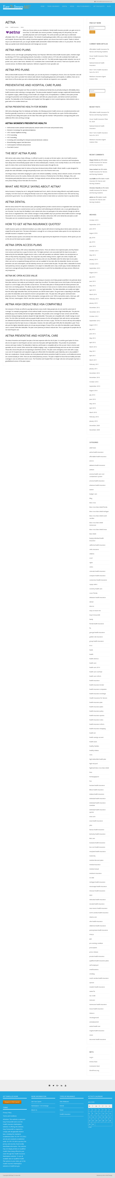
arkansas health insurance (97, 485)
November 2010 (94, 377)
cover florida (93, 593)
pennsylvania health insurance (98, 930)
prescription (93, 947)
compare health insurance (97, 575)
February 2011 (94, 364)
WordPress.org (94, 1070)
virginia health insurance (96, 1031)
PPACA (91, 934)
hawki (91, 650)
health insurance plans (96, 707)
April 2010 (92, 408)
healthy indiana (94, 750)
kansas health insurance (96, 829)
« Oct (90, 1127)
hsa (90, 781)
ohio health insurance (96, 921)
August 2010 (93, 390)
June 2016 (92, 246)
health (91, 654)
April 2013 (92, 290)
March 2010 (93, 412)
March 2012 (93, 347)
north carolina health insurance (98, 913)
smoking (92, 974)
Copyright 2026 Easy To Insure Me (11, 1175)
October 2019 (93, 220)
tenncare (92, 1000)
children (91, 554)
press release (93, 952)
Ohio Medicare (64, 1101)
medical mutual (94, 869)
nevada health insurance (96, 904)
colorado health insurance (97, 571)
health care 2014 (94, 667)
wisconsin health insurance (97, 1039)
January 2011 (93, 369)
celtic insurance (94, 549)
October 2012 (93, 316)
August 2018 (93, 233)
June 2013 (92, 281)
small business (94, 969)
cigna (91, 562)
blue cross (92, 503)
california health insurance (97, 545)
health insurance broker (96, 685)
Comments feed (94, 1066)
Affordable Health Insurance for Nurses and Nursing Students (98, 162)
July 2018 (92, 237)
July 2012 (92, 329)
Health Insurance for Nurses (98, 698)
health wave (93, 742)
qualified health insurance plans (99, 961)
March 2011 (93, 360)
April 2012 (92, 342)
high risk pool (93, 763)
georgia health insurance (97, 632)
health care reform (95, 676)
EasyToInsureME (94, 615)
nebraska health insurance (97, 899)
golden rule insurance (96, 637)
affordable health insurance (97, 456)
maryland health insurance (97, 851)
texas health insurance (96, 1009)
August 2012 (93, 325)
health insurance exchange (97, 693)
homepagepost (94, 777)
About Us (34, 1110)
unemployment (94, 1022)
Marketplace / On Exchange (40, 1106)
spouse (91, 982)
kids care (92, 838)
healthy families (94, 746)
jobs (90, 825)
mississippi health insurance (98, 886)
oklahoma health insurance (97, 926)
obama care (93, 917)
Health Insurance (84, 6)
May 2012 (92, 338)
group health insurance (96, 641)
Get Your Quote (98, 6)
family (91, 619)
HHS (90, 755)
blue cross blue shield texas (98, 529)
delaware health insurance (97, 597)
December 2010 (94, 373)
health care (92, 663)
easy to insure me (95, 610)
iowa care (92, 816)
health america (94, 659)
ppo (90, 939)
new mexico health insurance (98, 908)
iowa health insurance (96, 821)
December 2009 (94, 425)
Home (42, 6)
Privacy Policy (7, 1112)
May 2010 (92, 404)
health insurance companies (98, 689)
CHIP (91, 558)
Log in (91, 1057)
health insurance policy (96, 711)
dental (91, 602)
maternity (92, 856)
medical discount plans (96, 860)
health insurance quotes (96, 715)
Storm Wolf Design (107, 1175)
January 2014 (93, 259)
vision (91, 1035)
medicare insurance (95, 873)
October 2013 (93, 264)
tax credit (92, 996)
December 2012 (94, 307)
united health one (94, 1026)
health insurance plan (95, 702)
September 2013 (94, 268)
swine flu (92, 991)
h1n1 (91, 645)
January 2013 (93, 303)
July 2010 (92, 395)
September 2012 (94, 320)
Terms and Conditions (10, 1116)
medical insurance (94, 864)
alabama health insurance (97, 465)
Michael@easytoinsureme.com (104, 1)
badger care (93, 494)
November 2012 (94, 312)
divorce (91, 606)
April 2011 (92, 355)
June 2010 (92, 399)
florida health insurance (96, 624)
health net (92, 733)
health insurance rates (96, 720)
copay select (93, 584)
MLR (90, 895)
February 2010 (94, 417)
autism (91, 489)
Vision (72, 6)
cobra (91, 567)
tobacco (91, 1013)
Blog (109, 6)
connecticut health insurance (98, 580)
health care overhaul (95, 672)
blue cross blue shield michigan (99, 511)
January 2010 (93, 421)
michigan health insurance (97, 882)
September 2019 (94, 224)
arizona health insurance (96, 481)
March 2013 (93, 294)
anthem (91, 470)
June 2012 (92, 334)
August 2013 (93, 272)
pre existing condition (96, 943)
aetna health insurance (96, 452)
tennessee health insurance (98, 1004)
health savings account (96, 737)
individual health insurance (97, 798)
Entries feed (93, 1062)
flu (90, 628)
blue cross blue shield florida (98, 507)
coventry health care (95, 589)
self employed (93, 965)
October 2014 (93, 251)
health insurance (94, 680)
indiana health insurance (96, 794)
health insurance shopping (97, 728)
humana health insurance (97, 785)
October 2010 (93, 382)
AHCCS (91, 461)
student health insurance (97, 987)
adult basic (92, 448)
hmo (90, 772)
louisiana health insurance (97, 843)
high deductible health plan (97, 759)
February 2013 (94, 299)
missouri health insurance (97, 891)
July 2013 (92, 277)
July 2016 (92, 242)
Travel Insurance (53, 6)
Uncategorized (94, 1017)
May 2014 (92, 255)
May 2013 (92, 286)
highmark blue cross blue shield (99, 768)
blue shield (92, 534)
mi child (91, 878)
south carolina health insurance (99, 978)
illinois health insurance (96, 790)
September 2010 (94, 386)
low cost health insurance (97, 847)
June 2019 (92, 229)
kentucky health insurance (97, 834)
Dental (64, 6)
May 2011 (92, 351)
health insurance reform (96, 724)
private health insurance (96, 956)
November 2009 (94, 430)
